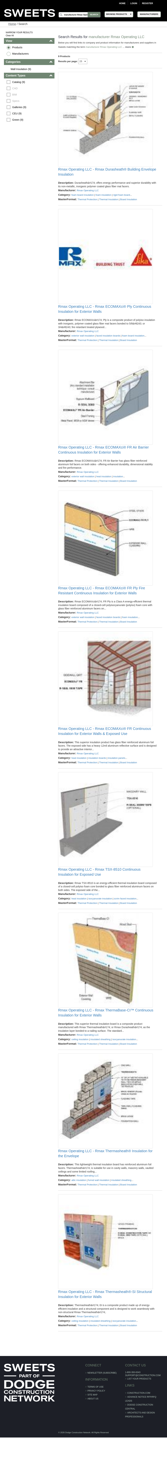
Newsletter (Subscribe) (102, 1405)
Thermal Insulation (108, 203)
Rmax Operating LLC (88, 194)
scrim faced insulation (125, 920)
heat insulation (103, 487)
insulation (118, 487)
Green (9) (18, 119)
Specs (16, 100)
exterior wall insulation (82, 343)
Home (122, 3)
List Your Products (139, 1411)
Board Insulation (128, 203)
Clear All (10, 35)
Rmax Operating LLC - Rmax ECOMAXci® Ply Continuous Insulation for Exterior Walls (104, 316)
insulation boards (97, 776)
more (128, 47)
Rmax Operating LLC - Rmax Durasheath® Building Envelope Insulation (107, 175)
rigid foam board (121, 198)
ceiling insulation (80, 1064)
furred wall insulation (98, 1208)
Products (17, 47)
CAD (15, 88)
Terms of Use (95, 1419)
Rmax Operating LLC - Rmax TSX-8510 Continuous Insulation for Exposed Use (99, 893)
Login (133, 3)
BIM (15, 94)
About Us (92, 1431)
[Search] (80, 14)
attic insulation (78, 1208)
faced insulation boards (108, 343)
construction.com (138, 1425)
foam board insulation (82, 198)
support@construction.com (142, 1407)
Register (147, 3)
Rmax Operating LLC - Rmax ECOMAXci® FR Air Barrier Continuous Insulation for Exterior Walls (103, 460)
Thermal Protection (87, 203)
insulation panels (116, 776)
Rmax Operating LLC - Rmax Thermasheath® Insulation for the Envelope (105, 1182)
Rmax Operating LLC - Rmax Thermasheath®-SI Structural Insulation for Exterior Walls (105, 1326)
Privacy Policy (96, 1423)
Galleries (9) (20, 107)
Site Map (92, 1427)
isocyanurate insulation (100, 920)
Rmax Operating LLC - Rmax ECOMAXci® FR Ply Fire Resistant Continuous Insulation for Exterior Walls (101, 604)
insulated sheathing (100, 1064)
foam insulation (103, 198)
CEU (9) (17, 113)
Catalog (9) (19, 82)
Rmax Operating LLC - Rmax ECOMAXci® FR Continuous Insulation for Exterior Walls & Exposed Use (104, 749)
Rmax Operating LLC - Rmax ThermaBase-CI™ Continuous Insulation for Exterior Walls (105, 1037)
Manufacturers (20, 53)
